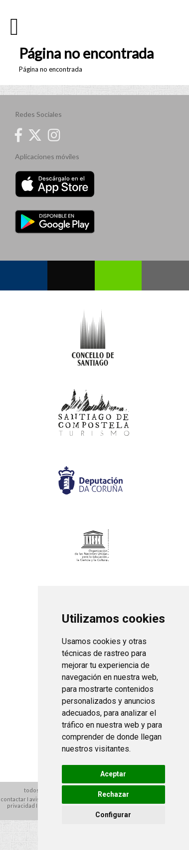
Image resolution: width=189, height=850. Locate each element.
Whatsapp (118, 275)
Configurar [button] (113, 815)
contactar (13, 799)
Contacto (165, 275)
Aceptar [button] (113, 774)
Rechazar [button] (113, 794)
